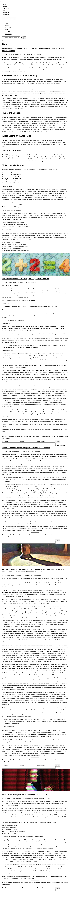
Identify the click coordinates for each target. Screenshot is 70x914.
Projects (6, 8)
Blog (4, 10)
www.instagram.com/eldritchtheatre (18, 246)
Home (4, 4)
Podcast (12, 451)
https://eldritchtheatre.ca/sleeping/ (47, 169)
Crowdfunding (17, 798)
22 (58, 890)
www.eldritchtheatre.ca (13, 242)
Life (11, 282)
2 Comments (32, 282)
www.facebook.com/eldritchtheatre (17, 244)
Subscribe (6, 15)
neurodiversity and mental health (11, 583)
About (5, 6)
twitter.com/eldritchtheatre (13, 248)
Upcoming (6, 12)
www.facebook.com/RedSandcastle (17, 224)
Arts (11, 798)
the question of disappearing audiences (51, 580)
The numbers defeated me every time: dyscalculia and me (25, 279)
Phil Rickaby (7, 54)
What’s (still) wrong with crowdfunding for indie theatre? (25, 794)
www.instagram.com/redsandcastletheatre (19, 226)
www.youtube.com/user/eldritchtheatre (18, 250)
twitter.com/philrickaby (12, 207)
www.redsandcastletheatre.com (16, 222)
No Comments (38, 54)
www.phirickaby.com (12, 203)
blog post (15, 801)
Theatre (12, 54)
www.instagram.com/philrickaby (17, 205)
